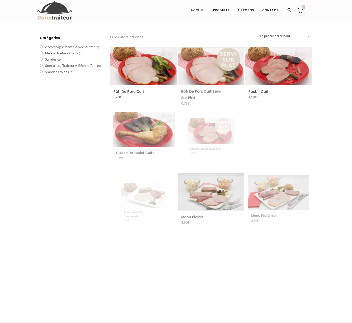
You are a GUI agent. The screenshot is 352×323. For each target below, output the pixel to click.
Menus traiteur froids (61, 53)
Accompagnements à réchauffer (70, 47)
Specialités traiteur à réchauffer (70, 65)
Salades (51, 59)
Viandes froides (57, 72)
